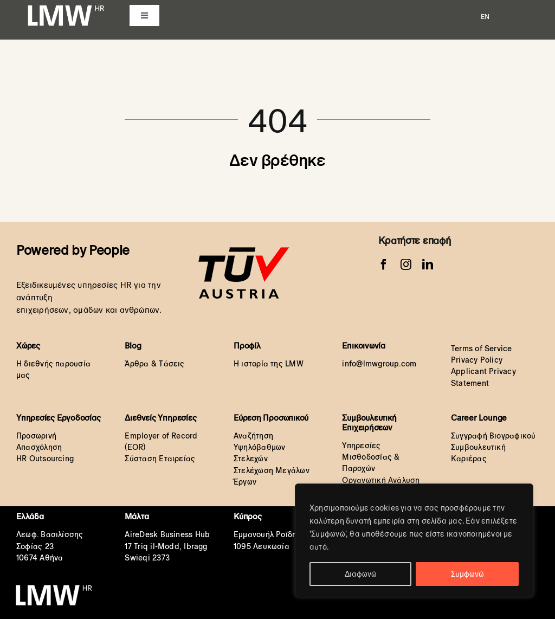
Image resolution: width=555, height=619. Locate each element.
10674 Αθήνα (39, 557)
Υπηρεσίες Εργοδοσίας (58, 417)
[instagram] (406, 264)
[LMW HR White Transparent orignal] (65, 6)
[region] (414, 540)
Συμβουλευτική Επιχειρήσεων (369, 422)
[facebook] (383, 264)
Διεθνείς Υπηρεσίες (160, 417)
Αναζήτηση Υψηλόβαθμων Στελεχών (259, 447)
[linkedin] (427, 264)
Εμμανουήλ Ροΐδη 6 (269, 534)
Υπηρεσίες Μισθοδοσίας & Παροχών (370, 457)
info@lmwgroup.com (379, 363)
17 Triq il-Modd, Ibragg (166, 546)
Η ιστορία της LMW (269, 363)
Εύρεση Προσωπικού (271, 417)
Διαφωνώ (361, 574)
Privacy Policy (476, 360)
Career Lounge (479, 417)
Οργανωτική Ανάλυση (381, 480)
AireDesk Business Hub (167, 534)
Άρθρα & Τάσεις (154, 363)
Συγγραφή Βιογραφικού (493, 435)
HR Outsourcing (45, 458)
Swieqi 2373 (147, 557)
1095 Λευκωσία (261, 546)
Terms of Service (481, 348)
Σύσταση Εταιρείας (160, 458)
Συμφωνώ (467, 574)
